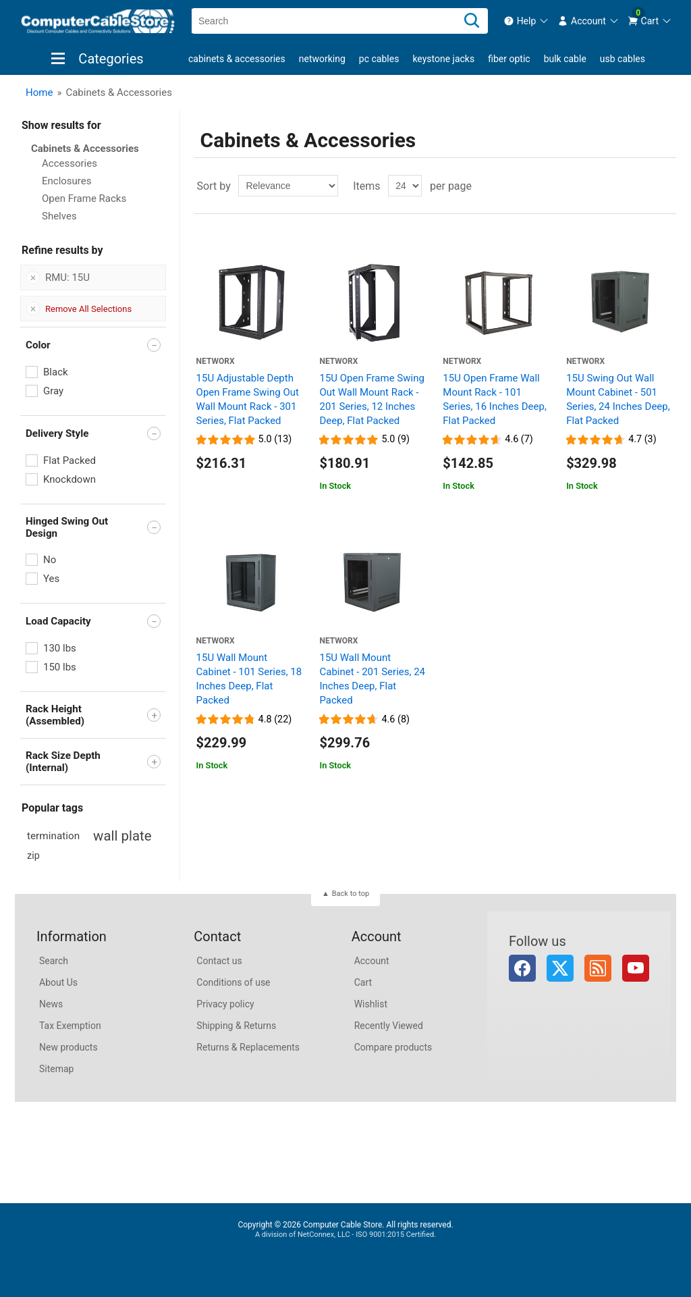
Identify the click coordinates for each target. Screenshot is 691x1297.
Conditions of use (233, 982)
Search (53, 960)
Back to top (350, 893)
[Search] (471, 21)
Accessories (69, 163)
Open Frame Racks (84, 198)
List (665, 185)
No (49, 560)
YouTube (636, 968)
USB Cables (622, 58)
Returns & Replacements (248, 1047)
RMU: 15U (67, 277)
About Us (58, 982)
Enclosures (67, 181)
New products (68, 1047)
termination (53, 836)
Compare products (393, 1047)
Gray (53, 391)
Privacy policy (225, 1004)
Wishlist (370, 1004)
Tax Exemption (70, 1025)
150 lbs (59, 667)
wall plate (122, 836)
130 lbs (59, 648)
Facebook (522, 968)
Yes (51, 579)
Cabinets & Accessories (236, 58)
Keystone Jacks (443, 58)
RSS (598, 968)
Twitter (560, 968)
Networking (322, 58)
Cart (363, 982)
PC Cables (379, 58)
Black (55, 372)
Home (39, 92)
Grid (640, 185)
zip (33, 856)
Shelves (59, 216)
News (51, 1004)
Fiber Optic (509, 58)
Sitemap (56, 1068)
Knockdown (69, 479)
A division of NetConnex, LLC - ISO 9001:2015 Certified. (345, 1234)
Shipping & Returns (236, 1025)
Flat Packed (69, 460)
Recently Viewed (388, 1025)
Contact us (219, 960)
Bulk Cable (565, 58)
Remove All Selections (88, 309)
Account (371, 960)
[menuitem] (527, 21)
